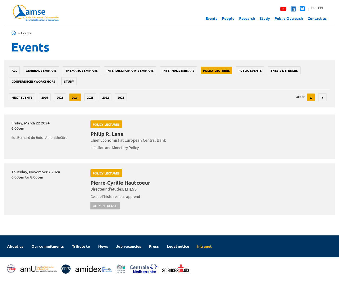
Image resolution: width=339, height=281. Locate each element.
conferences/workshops (33, 81)
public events (250, 70)
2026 (44, 97)
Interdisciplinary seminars (130, 70)
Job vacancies (128, 246)
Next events (22, 97)
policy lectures (216, 70)
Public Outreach (289, 18)
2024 (75, 97)
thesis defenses (284, 70)
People (228, 18)
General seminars (41, 70)
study (69, 81)
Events (211, 18)
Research (247, 18)
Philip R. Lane (106, 134)
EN (320, 7)
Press (154, 246)
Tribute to (81, 246)
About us (15, 246)
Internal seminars (178, 70)
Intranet (204, 246)
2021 (121, 97)
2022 (105, 97)
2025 (60, 97)
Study (265, 18)
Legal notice (178, 246)
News (103, 246)
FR (313, 7)
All (14, 70)
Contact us (317, 18)
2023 (90, 97)
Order (300, 97)
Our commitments (47, 246)
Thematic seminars (81, 70)
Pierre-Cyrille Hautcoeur (120, 182)
